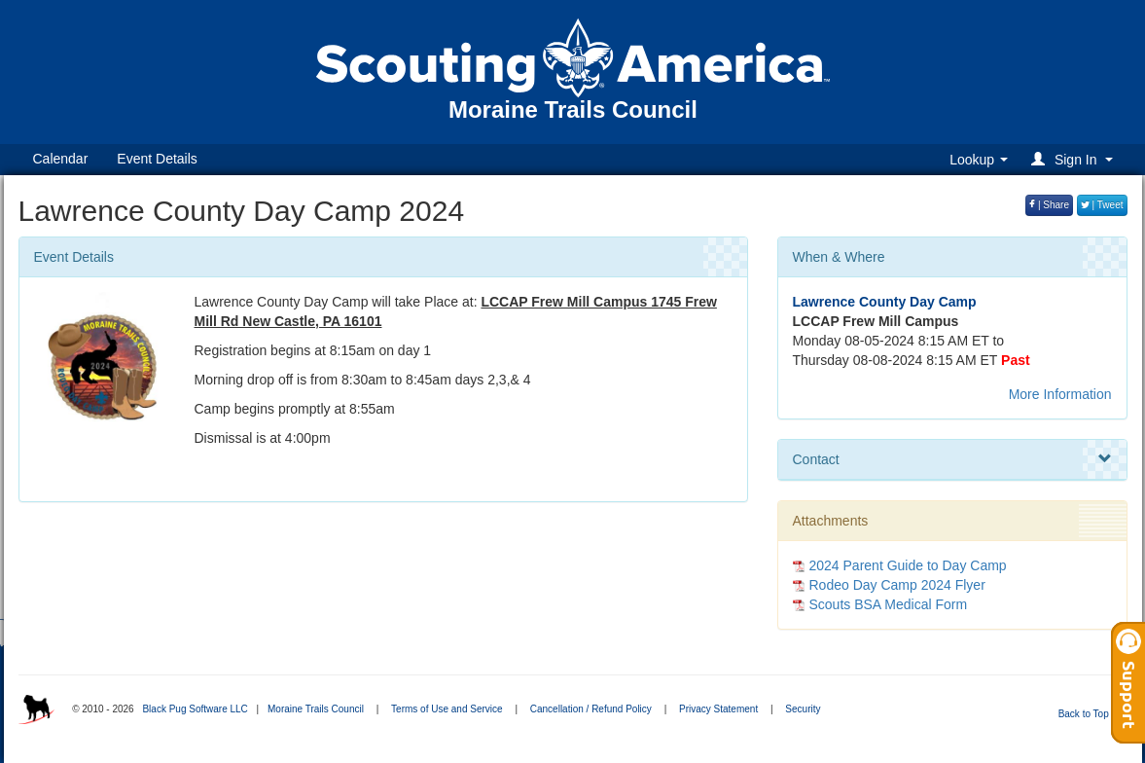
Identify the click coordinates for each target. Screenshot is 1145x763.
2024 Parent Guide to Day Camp (908, 565)
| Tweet (1102, 205)
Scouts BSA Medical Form (888, 604)
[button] (1074, 159)
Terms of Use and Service (447, 709)
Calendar (61, 158)
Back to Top (1090, 713)
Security (802, 709)
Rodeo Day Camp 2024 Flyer (897, 585)
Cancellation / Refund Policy (591, 709)
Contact (952, 459)
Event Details (157, 158)
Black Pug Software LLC (194, 709)
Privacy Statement (718, 709)
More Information (1060, 394)
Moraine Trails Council (316, 709)
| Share (1049, 205)
